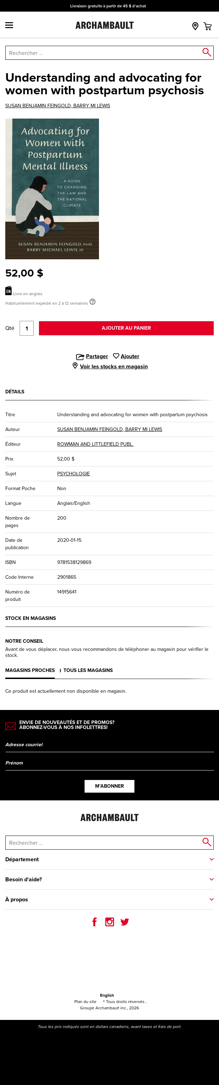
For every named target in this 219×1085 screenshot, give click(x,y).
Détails (14, 391)
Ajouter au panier (126, 328)
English (107, 995)
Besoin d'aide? (23, 879)
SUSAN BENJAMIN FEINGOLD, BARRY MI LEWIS (57, 105)
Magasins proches (30, 670)
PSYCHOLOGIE (73, 473)
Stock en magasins (30, 618)
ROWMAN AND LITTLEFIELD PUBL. (95, 444)
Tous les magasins (88, 670)
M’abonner (109, 786)
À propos (16, 899)
